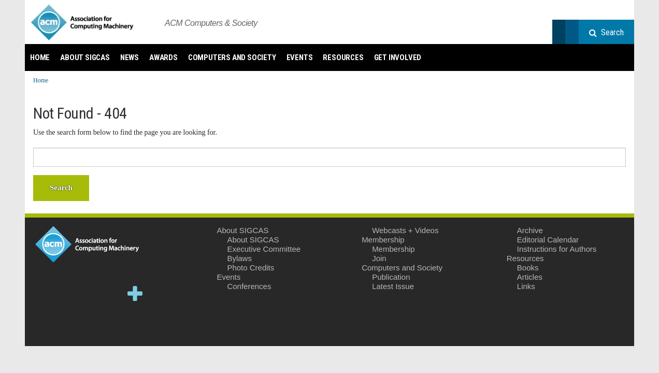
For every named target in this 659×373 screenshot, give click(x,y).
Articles (529, 276)
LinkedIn (103, 293)
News (129, 57)
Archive (530, 230)
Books (528, 267)
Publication (391, 276)
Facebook (71, 293)
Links (526, 286)
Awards (163, 57)
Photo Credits (250, 267)
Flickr (103, 323)
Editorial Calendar (548, 239)
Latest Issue (393, 286)
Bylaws (239, 258)
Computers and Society (232, 57)
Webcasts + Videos (405, 230)
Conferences (249, 286)
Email (135, 323)
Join (379, 258)
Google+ (135, 293)
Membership (383, 239)
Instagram (71, 323)
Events (299, 57)
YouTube (39, 323)
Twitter (39, 293)
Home (40, 57)
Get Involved (398, 57)
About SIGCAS (85, 57)
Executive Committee (263, 249)
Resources (343, 57)
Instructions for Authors (556, 249)
